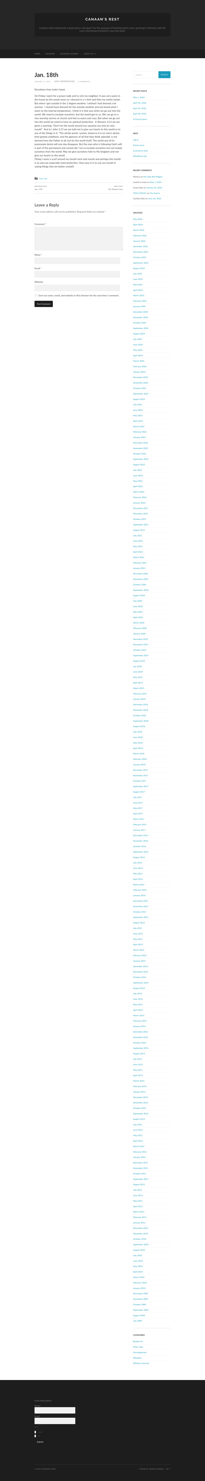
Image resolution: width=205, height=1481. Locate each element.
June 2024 (138, 344)
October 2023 (139, 388)
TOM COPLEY (139, 193)
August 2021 (139, 530)
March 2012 (138, 1146)
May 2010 (137, 1266)
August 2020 (139, 595)
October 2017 (139, 781)
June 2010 (138, 1260)
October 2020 (139, 584)
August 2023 (139, 399)
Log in (136, 139)
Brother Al (137, 1341)
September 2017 (140, 786)
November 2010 (140, 1233)
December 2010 (140, 1228)
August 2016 (139, 857)
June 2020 (138, 606)
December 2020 (140, 573)
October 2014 (139, 977)
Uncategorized (139, 1352)
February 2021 (140, 562)
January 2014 (139, 1026)
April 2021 (138, 552)
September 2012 (140, 1113)
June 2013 (138, 1064)
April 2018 (138, 748)
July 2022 (137, 470)
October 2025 (139, 257)
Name (38, 256)
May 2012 (137, 1135)
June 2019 (138, 671)
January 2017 (139, 830)
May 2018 (137, 742)
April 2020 (138, 617)
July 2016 (137, 862)
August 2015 (139, 922)
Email (38, 270)
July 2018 (137, 731)
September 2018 (140, 720)
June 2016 (138, 868)
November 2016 (140, 841)
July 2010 (137, 1255)
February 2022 (140, 497)
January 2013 (139, 1091)
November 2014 (140, 971)
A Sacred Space (140, 119)
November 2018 (140, 710)
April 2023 (138, 421)
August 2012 (139, 1119)
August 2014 (139, 988)
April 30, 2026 (139, 102)
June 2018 (138, 737)
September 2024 (140, 328)
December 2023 (140, 377)
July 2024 (137, 339)
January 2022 (139, 502)
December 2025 (140, 246)
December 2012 (140, 1097)
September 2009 (140, 1309)
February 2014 (140, 1020)
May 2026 (137, 219)
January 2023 (139, 437)
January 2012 (139, 1157)
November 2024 (140, 317)
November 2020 (140, 579)
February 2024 (140, 366)
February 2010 (140, 1282)
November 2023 (140, 382)
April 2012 (138, 1141)
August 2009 (139, 1315)
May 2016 (137, 873)
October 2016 (139, 846)
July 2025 (137, 273)
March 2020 (138, 622)
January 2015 (139, 960)
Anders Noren (156, 1469)
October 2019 (139, 650)
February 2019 (140, 693)
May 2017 (137, 808)
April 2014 (138, 1010)
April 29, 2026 (139, 108)
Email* (55, 1419)
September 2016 (140, 851)
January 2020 (139, 633)
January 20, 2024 (154, 187)
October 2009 (139, 1304)
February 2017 (140, 824)
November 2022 (140, 448)
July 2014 (137, 993)
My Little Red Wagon (153, 176)
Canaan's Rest (102, 19)
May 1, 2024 (155, 182)
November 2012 (140, 1102)
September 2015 (140, 917)
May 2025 (137, 284)
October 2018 (139, 715)
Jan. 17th (41, 189)
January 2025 (139, 306)
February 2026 (140, 235)
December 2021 (140, 508)
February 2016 (140, 890)
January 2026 (139, 241)
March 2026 (138, 230)
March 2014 (138, 1015)
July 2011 (137, 1190)
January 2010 (139, 1288)
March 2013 (138, 1080)
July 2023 (137, 404)
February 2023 (140, 431)
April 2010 (138, 1271)
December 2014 (140, 966)
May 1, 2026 (139, 97)
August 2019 (139, 660)
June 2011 (138, 1195)
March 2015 (138, 950)
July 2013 (137, 1059)
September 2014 (140, 982)
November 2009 (140, 1299)
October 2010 (139, 1239)
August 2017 (139, 791)
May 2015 (137, 939)
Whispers (50, 54)
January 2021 (139, 568)
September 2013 (140, 1048)
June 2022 (138, 475)
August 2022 (139, 464)
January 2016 (139, 895)
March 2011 (138, 1211)
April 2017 (138, 813)
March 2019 (138, 688)
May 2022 (137, 481)
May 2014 (137, 1004)
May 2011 (137, 1200)
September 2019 (140, 655)
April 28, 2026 (139, 113)
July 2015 (137, 928)
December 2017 (140, 770)
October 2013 (139, 1042)
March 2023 (138, 426)
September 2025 (140, 262)
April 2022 (138, 486)
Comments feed (140, 150)
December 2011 (140, 1162)
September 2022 (140, 459)
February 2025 (140, 301)
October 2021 (139, 519)
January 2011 (139, 1222)
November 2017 (140, 775)
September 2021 (140, 524)
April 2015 (138, 944)
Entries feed (138, 145)
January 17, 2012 (44, 81)
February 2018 (140, 759)
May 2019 (137, 677)
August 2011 (139, 1184)
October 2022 (139, 453)
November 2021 (140, 513)
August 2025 (139, 268)
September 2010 (140, 1244)
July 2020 (137, 601)
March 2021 (138, 557)
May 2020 (137, 611)
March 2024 (138, 361)
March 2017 (138, 819)
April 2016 (138, 879)
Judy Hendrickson (66, 81)
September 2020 (140, 590)
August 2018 (139, 726)
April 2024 (138, 355)
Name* (55, 1408)
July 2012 (137, 1124)
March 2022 (138, 491)
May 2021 (137, 546)
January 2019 (139, 699)
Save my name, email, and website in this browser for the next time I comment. (78, 297)
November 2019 (140, 644)
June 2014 (138, 999)
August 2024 (139, 333)
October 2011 (139, 1173)
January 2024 (139, 371)
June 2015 (138, 933)
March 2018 (138, 753)
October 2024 (139, 322)
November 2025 (140, 252)
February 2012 (140, 1151)
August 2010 (139, 1250)
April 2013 (138, 1075)
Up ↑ (168, 1469)
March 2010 (138, 1277)
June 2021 (138, 541)
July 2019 (137, 666)
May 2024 (137, 350)
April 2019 (138, 682)
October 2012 (139, 1108)
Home (37, 54)
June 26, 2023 (154, 198)
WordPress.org (140, 156)
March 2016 (138, 884)
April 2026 (138, 224)
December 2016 (140, 835)
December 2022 (140, 442)
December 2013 (140, 1031)
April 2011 (138, 1206)
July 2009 (137, 1320)
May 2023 (137, 415)
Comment (40, 225)
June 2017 (138, 802)
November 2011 (140, 1168)
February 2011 (140, 1217)
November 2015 (140, 906)
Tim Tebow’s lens (114, 189)
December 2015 (140, 901)
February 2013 (140, 1086)
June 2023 (138, 410)
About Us (88, 54)
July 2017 (137, 797)
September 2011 (140, 1179)
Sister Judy (44, 178)
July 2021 (137, 535)
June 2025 (138, 279)
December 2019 (140, 639)
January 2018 (139, 764)
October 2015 (139, 911)
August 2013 (139, 1053)
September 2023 (140, 393)
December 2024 (140, 311)
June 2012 (138, 1130)
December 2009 (140, 1293)
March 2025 (138, 295)
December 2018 (140, 704)
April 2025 (138, 290)
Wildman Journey (69, 54)
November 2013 (140, 1037)
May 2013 (137, 1070)
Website (39, 283)
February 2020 (140, 628)
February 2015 (140, 955)
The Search (155, 193)
